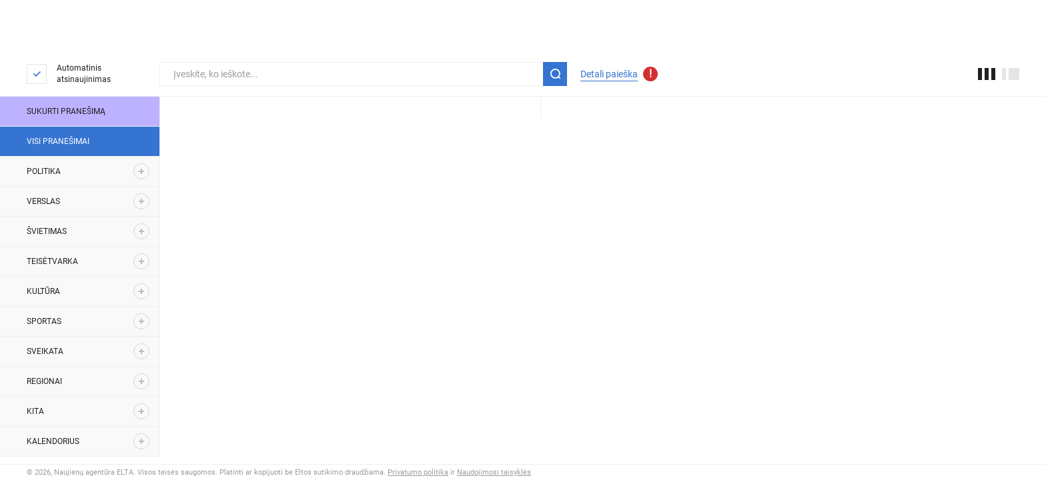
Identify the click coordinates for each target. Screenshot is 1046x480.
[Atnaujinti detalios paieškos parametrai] (650, 74)
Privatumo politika (418, 472)
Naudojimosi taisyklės (494, 472)
